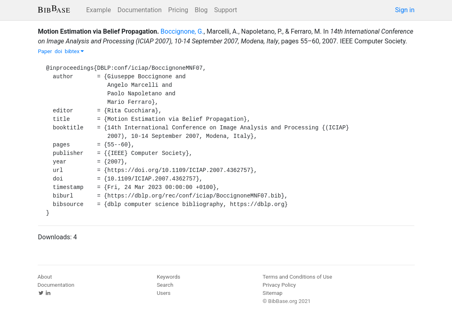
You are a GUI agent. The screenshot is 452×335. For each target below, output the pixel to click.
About (45, 277)
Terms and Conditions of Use (297, 277)
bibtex (74, 51)
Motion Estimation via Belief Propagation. (98, 31)
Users (164, 293)
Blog (201, 10)
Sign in (405, 10)
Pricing (178, 10)
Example (98, 10)
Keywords (168, 277)
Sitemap (273, 293)
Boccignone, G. (182, 31)
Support (225, 10)
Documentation (140, 10)
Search (165, 285)
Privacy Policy (279, 285)
